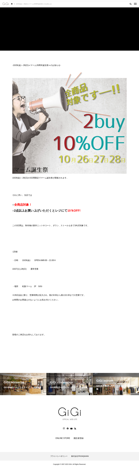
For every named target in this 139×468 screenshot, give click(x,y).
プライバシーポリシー (59, 456)
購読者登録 (79, 438)
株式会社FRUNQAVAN (80, 456)
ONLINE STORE (62, 438)
